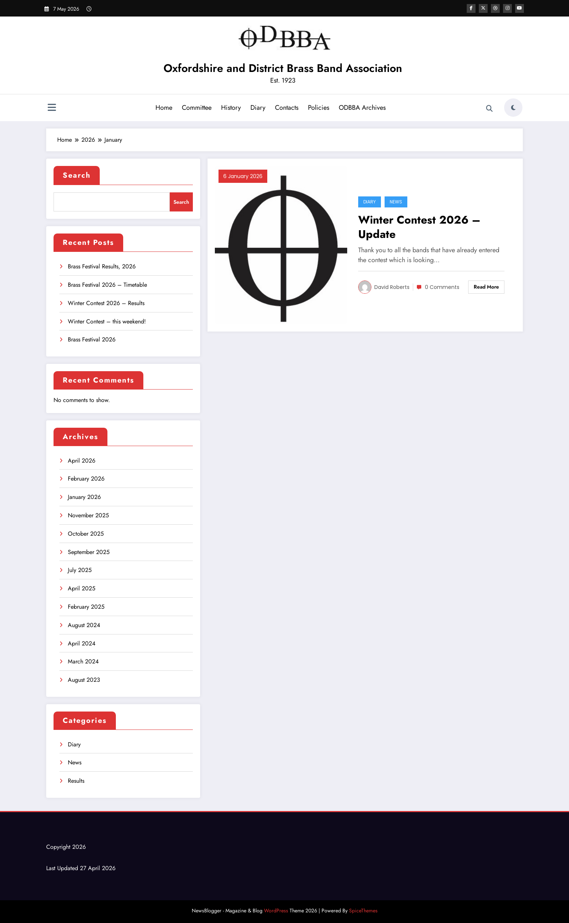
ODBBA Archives (362, 107)
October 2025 (86, 533)
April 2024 (81, 643)
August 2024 (84, 625)
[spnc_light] (513, 107)
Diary (257, 107)
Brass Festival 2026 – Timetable (107, 284)
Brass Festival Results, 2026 (102, 266)
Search (77, 175)
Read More (486, 286)
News (74, 762)
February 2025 (86, 606)
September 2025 (89, 552)
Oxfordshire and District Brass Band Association (283, 68)
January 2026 (84, 497)
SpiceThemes (363, 910)
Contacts (286, 107)
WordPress (276, 910)
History (231, 107)
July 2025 (80, 570)
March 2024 (83, 661)
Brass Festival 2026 (91, 339)
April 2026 (81, 460)
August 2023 (84, 680)
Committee (197, 107)
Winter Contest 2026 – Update (419, 227)
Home (163, 107)
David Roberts (392, 287)
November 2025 (88, 515)
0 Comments (442, 287)
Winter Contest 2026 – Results (106, 303)
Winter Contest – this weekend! (107, 321)
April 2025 (81, 588)
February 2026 (86, 478)
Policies (318, 107)
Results (76, 781)
